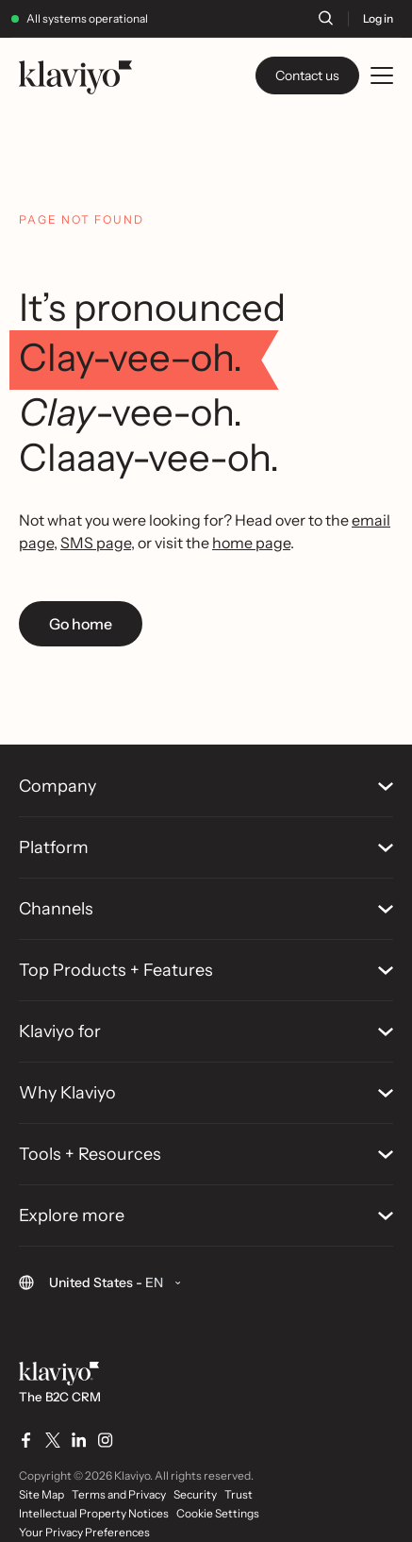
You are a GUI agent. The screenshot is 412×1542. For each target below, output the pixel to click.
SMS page (95, 542)
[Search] (325, 17)
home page (251, 542)
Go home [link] (80, 623)
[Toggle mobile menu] (382, 75)
